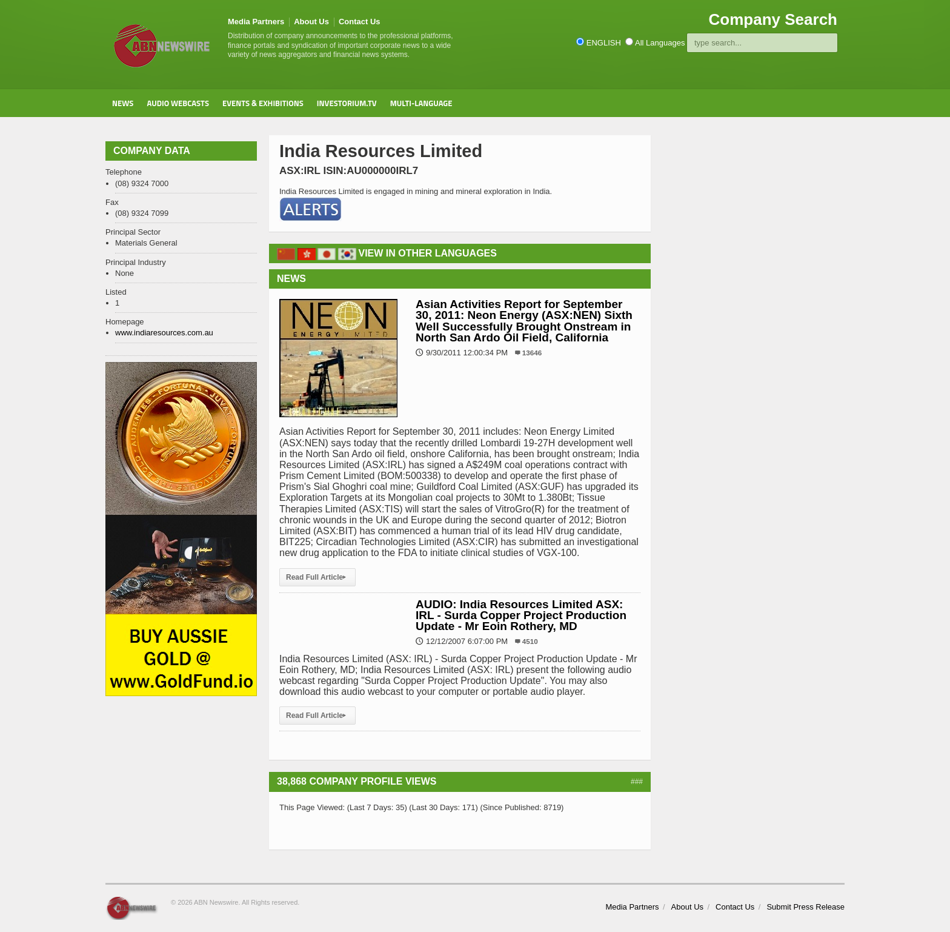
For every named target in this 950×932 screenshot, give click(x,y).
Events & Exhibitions (263, 103)
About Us (311, 21)
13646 (532, 353)
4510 (530, 641)
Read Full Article (317, 577)
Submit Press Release (805, 906)
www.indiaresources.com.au (164, 332)
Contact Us (359, 21)
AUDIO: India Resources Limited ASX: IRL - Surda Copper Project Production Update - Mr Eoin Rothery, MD (521, 615)
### (637, 781)
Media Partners (256, 21)
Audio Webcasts (178, 103)
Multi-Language (421, 103)
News (122, 103)
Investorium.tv (347, 103)
